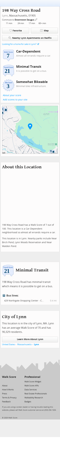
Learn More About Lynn (30, 339)
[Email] (14, 381)
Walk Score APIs (31, 386)
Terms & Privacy (9, 398)
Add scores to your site (15, 99)
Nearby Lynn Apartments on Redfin (30, 37)
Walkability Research (33, 398)
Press (4, 394)
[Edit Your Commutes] (36, 19)
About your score (12, 95)
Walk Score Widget (32, 382)
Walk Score (9, 376)
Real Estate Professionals (35, 394)
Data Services (30, 390)
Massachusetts (24, 344)
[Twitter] (4, 381)
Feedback (6, 402)
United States (8, 344)
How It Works (8, 390)
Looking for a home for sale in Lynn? (19, 44)
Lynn (5, 15)
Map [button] (44, 30)
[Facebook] (9, 381)
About (4, 386)
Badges (27, 402)
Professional (32, 376)
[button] (30, 126)
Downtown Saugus (25, 20)
